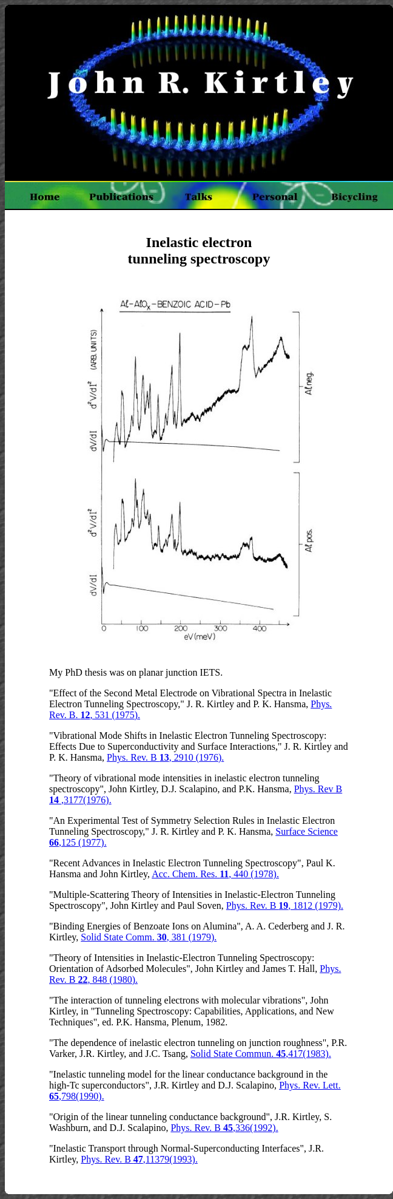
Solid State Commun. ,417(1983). (260, 1053)
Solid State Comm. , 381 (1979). (149, 937)
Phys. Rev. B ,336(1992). (224, 1128)
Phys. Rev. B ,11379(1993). (139, 1159)
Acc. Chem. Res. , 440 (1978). (215, 874)
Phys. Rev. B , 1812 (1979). (284, 905)
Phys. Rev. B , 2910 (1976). (165, 757)
